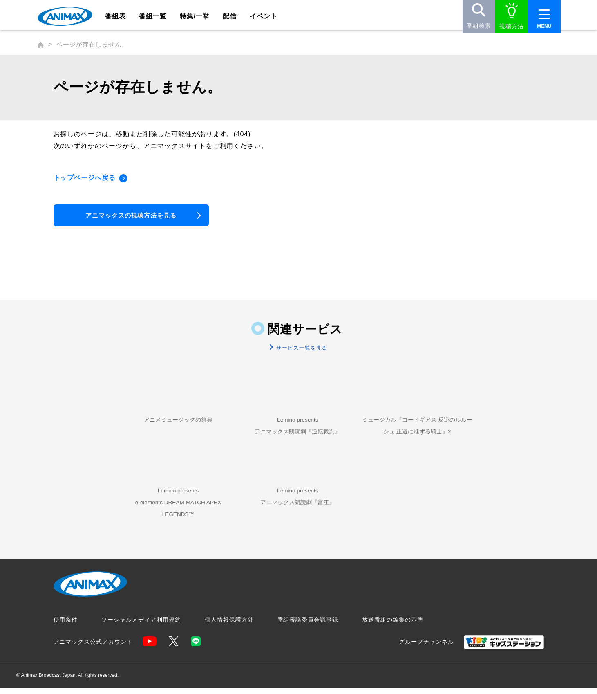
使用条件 (66, 626)
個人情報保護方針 (229, 626)
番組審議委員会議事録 (308, 626)
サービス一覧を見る (301, 350)
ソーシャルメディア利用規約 (141, 626)
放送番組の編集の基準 (392, 626)
